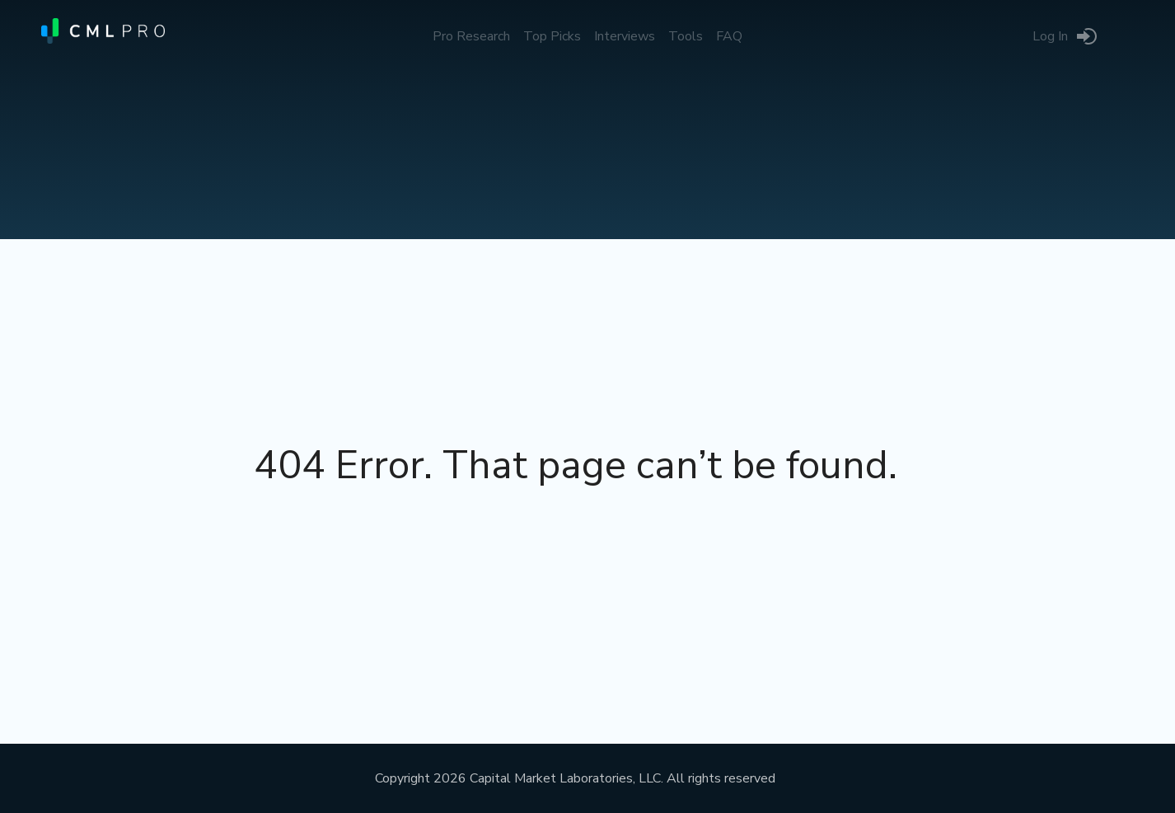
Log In (1050, 36)
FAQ (729, 36)
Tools (685, 36)
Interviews (624, 36)
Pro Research (471, 36)
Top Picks (552, 36)
